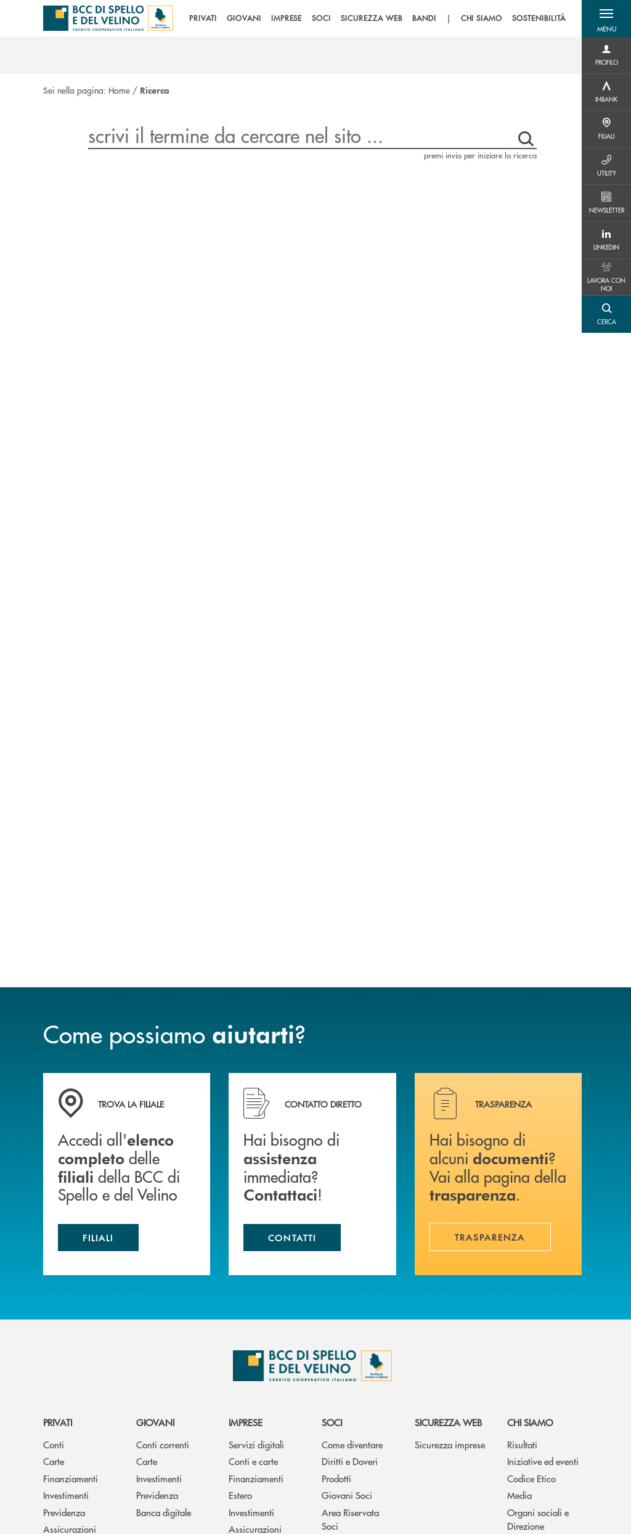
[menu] (377, 18)
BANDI (424, 18)
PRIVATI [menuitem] (203, 18)
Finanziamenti (70, 1478)
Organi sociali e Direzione (538, 1519)
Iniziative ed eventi (543, 1460)
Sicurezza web (448, 1422)
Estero (240, 1494)
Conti (53, 1444)
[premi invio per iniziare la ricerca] (523, 135)
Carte (53, 1460)
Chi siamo (530, 1422)
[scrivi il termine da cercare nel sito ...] (299, 135)
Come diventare (352, 1444)
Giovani (155, 1422)
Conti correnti (162, 1444)
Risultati (522, 1444)
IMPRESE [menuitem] (287, 18)
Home (119, 90)
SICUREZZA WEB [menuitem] (371, 18)
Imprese (246, 1422)
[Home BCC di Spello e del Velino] (108, 18)
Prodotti (336, 1478)
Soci (332, 1422)
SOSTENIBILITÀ (538, 18)
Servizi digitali (256, 1444)
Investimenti (66, 1494)
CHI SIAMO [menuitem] (482, 18)
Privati (57, 1422)
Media (519, 1494)
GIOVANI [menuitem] (244, 18)
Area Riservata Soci (350, 1519)
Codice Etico (531, 1478)
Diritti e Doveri (350, 1460)
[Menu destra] (606, 55)
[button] (606, 18)
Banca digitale (163, 1512)
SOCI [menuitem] (321, 18)
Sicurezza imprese (450, 1444)
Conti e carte (253, 1460)
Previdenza (64, 1512)
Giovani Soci (347, 1494)
